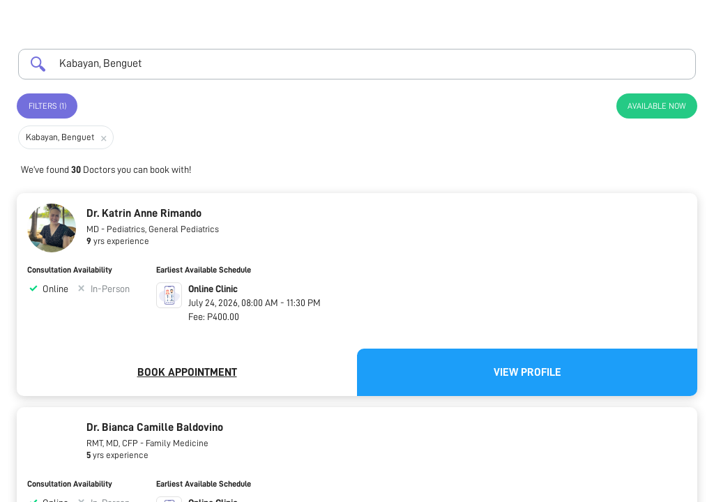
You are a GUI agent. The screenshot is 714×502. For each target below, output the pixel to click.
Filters (47, 106)
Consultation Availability (69, 270)
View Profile (527, 372)
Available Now (657, 106)
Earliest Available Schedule (203, 270)
